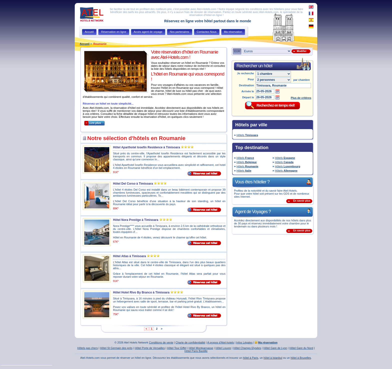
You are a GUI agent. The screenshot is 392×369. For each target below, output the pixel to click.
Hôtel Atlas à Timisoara (129, 256)
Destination (246, 85)
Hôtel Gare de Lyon (275, 347)
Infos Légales (244, 342)
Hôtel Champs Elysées (247, 347)
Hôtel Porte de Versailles (150, 347)
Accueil (85, 43)
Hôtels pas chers (87, 347)
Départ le (248, 97)
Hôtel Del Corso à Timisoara (133, 183)
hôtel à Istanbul (273, 357)
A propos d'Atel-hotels (220, 342)
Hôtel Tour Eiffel (176, 347)
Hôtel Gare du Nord (301, 347)
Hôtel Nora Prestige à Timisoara (135, 220)
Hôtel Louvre (223, 347)
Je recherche (245, 73)
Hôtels (247, 135)
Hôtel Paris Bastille (196, 350)
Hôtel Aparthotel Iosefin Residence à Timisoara (146, 147)
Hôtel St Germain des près (116, 347)
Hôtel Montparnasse (200, 347)
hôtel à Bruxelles (301, 357)
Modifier (301, 51)
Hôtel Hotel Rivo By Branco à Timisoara (141, 292)
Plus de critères (301, 97)
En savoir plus (301, 200)
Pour (251, 79)
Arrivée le (248, 91)
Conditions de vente (161, 342)
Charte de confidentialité (190, 342)
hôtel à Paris (250, 357)
